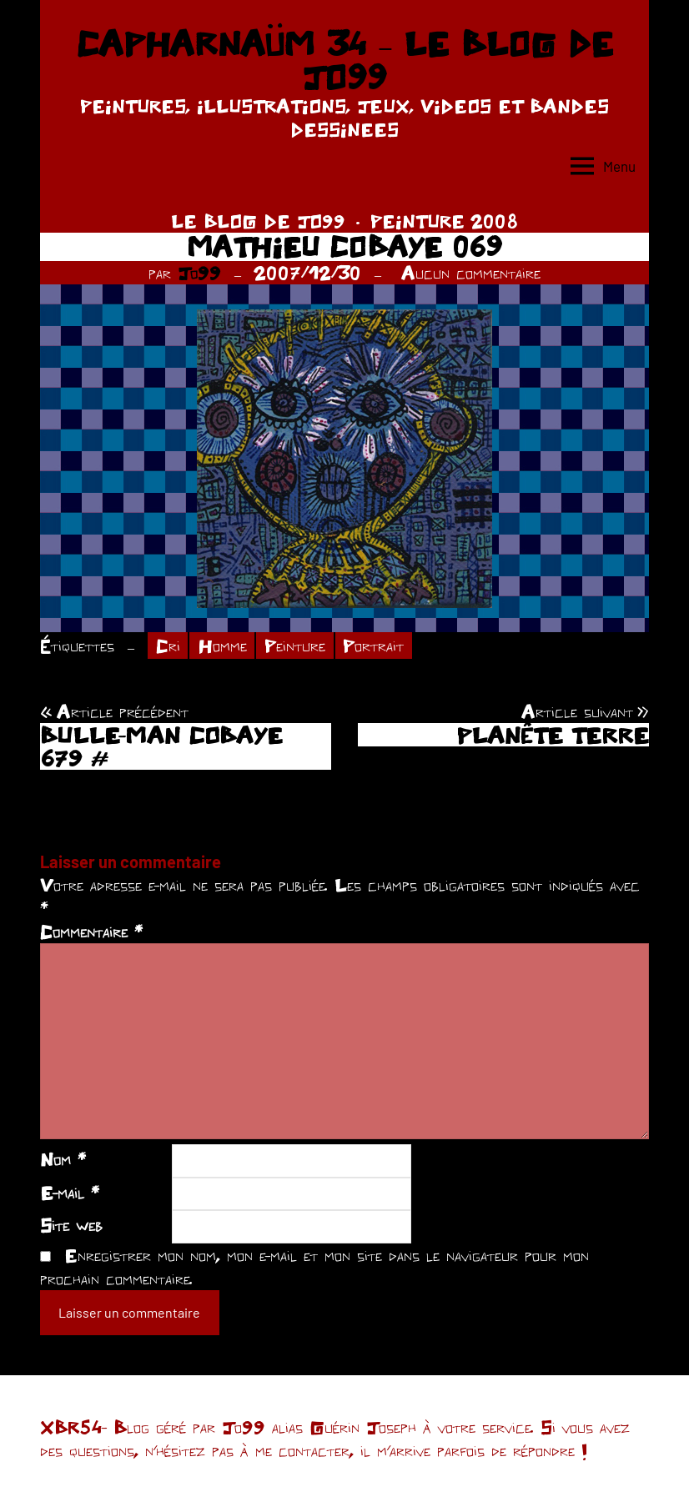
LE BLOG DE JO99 (258, 221)
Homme (222, 645)
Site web (71, 1225)
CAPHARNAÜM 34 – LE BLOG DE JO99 (344, 60)
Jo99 (199, 272)
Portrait (373, 645)
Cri (168, 645)
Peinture (294, 645)
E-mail (69, 1192)
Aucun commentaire (471, 272)
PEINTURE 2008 (444, 221)
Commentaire (91, 931)
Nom (63, 1159)
